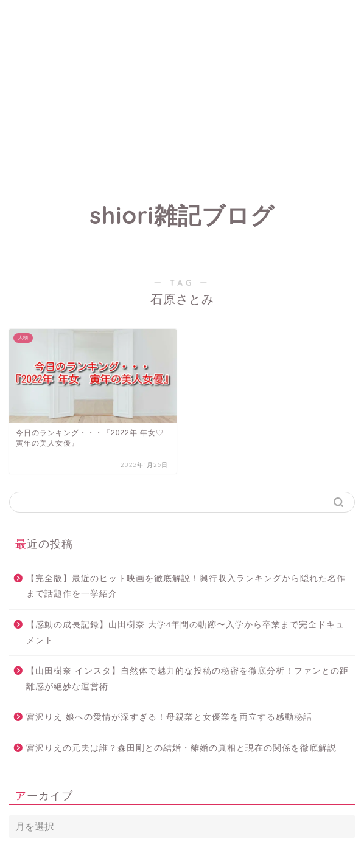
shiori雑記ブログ (182, 215)
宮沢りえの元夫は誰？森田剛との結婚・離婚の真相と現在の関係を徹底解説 (181, 748)
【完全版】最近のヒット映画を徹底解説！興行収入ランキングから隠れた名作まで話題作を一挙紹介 (186, 586)
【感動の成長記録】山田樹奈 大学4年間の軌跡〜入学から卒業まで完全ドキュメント (185, 632)
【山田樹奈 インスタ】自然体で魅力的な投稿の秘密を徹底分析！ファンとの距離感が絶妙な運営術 (187, 678)
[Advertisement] (182, 85)
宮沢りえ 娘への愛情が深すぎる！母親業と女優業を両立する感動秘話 (169, 717)
